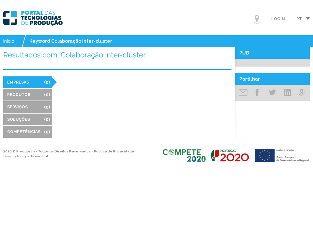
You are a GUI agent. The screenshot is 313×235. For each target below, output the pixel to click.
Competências (28, 132)
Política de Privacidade (114, 151)
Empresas (28, 82)
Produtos (28, 95)
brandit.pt (39, 156)
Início (8, 41)
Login (278, 19)
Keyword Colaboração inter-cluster (70, 41)
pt (299, 19)
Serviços (28, 107)
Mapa (257, 19)
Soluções (28, 119)
